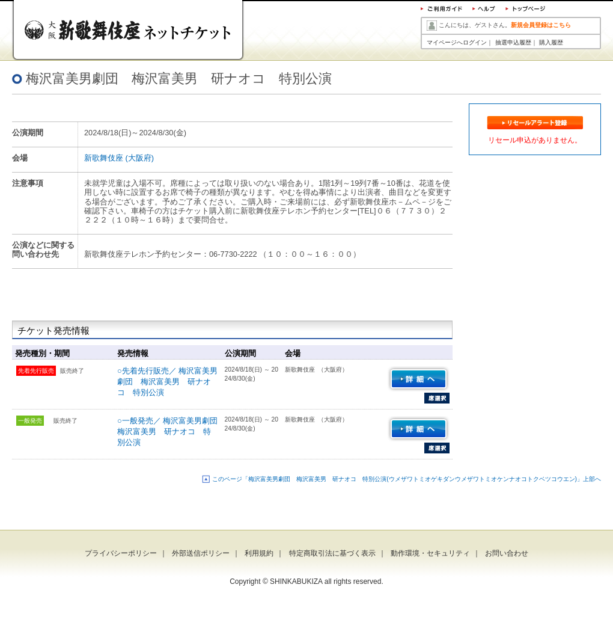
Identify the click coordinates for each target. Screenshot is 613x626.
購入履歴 (551, 42)
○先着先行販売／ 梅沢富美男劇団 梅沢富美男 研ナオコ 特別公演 (167, 381)
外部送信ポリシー (201, 553)
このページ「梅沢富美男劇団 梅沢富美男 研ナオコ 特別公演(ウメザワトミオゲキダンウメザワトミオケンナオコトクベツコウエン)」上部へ (406, 479)
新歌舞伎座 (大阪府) (119, 157)
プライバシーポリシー (121, 553)
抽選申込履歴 (513, 42)
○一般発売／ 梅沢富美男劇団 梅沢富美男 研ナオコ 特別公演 (171, 431)
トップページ (525, 9)
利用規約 (259, 553)
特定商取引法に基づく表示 (332, 553)
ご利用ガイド (442, 9)
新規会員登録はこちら (541, 25)
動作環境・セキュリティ (430, 553)
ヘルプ (483, 9)
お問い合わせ (506, 553)
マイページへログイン (457, 42)
